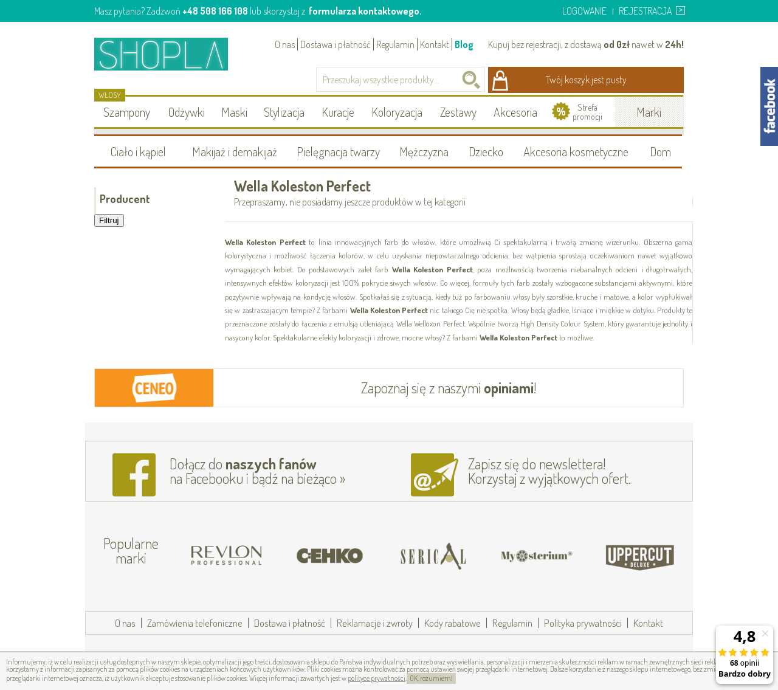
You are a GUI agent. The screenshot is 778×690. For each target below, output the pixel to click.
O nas (285, 44)
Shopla (169, 54)
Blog (464, 44)
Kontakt (434, 44)
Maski (234, 112)
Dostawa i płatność (335, 44)
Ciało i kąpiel (138, 151)
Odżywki (186, 112)
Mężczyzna (424, 151)
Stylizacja (284, 112)
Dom (660, 151)
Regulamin (395, 44)
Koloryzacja (396, 112)
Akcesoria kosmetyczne (575, 151)
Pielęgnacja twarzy (338, 151)
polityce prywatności (376, 678)
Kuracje (338, 112)
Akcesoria (515, 112)
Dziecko (486, 151)
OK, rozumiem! (431, 678)
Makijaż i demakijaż (234, 151)
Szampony (126, 112)
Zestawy (458, 112)
